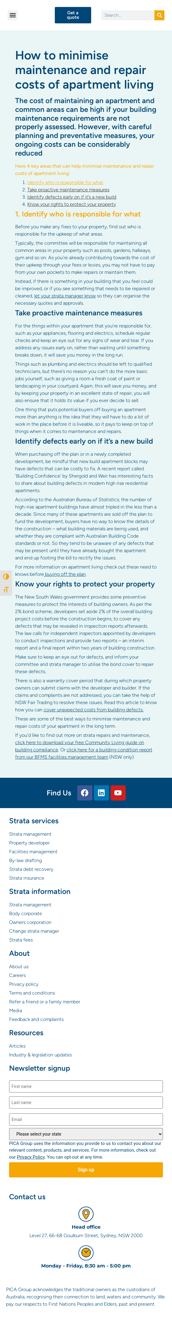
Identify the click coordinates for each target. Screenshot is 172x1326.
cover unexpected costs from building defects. (94, 710)
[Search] (159, 15)
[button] (13, 15)
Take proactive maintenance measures (68, 190)
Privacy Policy (31, 1157)
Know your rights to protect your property (71, 204)
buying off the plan (65, 574)
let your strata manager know (65, 296)
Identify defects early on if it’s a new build (71, 197)
